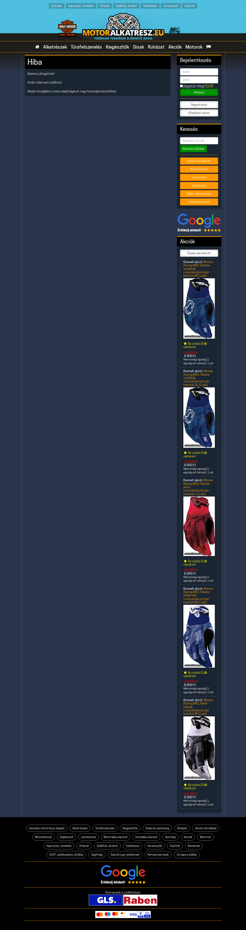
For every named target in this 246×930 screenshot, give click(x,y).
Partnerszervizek (158, 854)
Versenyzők (170, 6)
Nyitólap (56, 6)
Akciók (175, 47)
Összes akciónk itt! (199, 253)
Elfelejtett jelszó (199, 113)
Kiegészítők (117, 47)
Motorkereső (199, 169)
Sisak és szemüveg (157, 828)
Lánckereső (199, 177)
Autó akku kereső (199, 202)
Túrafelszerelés (86, 47)
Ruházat (156, 47)
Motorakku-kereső (116, 837)
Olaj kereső (199, 185)
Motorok (193, 47)
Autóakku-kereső (146, 837)
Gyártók (189, 6)
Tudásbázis (150, 6)
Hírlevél (104, 6)
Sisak (138, 47)
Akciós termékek (206, 828)
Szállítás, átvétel (126, 6)
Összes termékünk (199, 161)
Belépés (199, 92)
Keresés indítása (193, 148)
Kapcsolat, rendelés (81, 6)
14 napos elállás (186, 854)
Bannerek (194, 845)
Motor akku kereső (199, 193)
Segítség (97, 854)
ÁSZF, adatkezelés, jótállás (66, 854)
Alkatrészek (55, 47)
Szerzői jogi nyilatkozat (125, 854)
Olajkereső (66, 837)
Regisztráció (199, 104)
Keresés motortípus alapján (46, 828)
